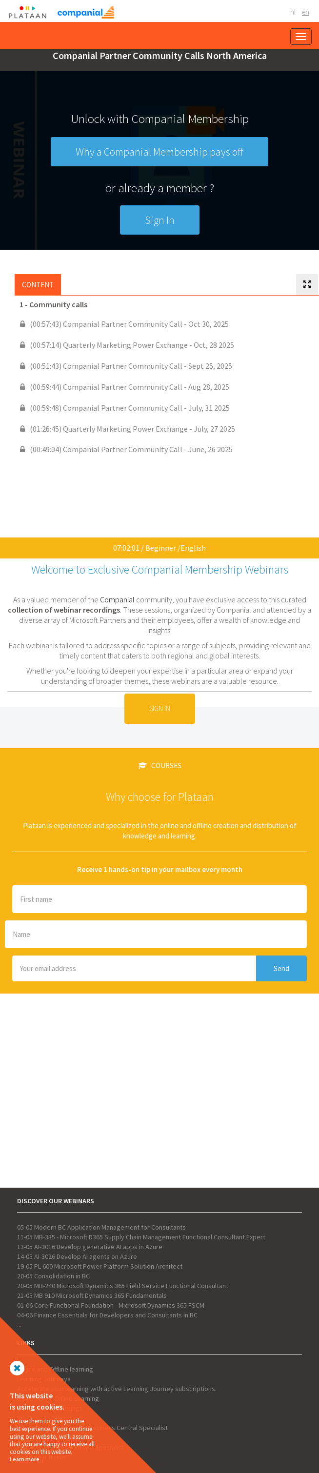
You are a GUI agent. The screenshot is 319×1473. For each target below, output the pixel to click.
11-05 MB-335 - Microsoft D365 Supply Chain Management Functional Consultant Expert (141, 1237)
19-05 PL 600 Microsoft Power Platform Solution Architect (99, 1266)
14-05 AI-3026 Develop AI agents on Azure (77, 1256)
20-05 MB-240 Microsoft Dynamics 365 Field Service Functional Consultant (122, 1285)
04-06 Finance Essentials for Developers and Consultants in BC (107, 1315)
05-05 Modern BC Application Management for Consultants (101, 1227)
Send (281, 968)
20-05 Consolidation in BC (53, 1276)
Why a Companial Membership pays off (159, 152)
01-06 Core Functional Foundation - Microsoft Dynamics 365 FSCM (110, 1305)
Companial (117, 599)
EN (305, 12)
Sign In (160, 220)
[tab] (307, 284)
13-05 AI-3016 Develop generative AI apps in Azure (89, 1246)
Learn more (25, 1459)
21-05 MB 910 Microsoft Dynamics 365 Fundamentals (92, 1295)
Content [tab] (38, 284)
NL (293, 12)
